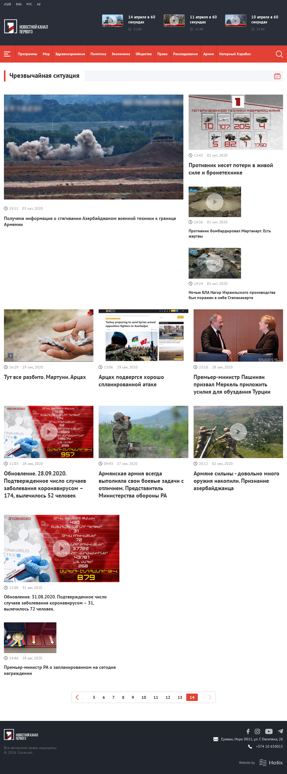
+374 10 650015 (269, 746)
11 (155, 697)
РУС (29, 4)
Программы (27, 54)
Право (162, 54)
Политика (98, 54)
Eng (19, 4)
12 (168, 697)
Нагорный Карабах (235, 54)
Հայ (7, 4)
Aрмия (208, 54)
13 (180, 697)
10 (143, 697)
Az (39, 4)
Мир (46, 54)
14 (192, 697)
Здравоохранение (70, 54)
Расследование (185, 54)
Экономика (121, 54)
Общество (144, 54)
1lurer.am (24, 752)
